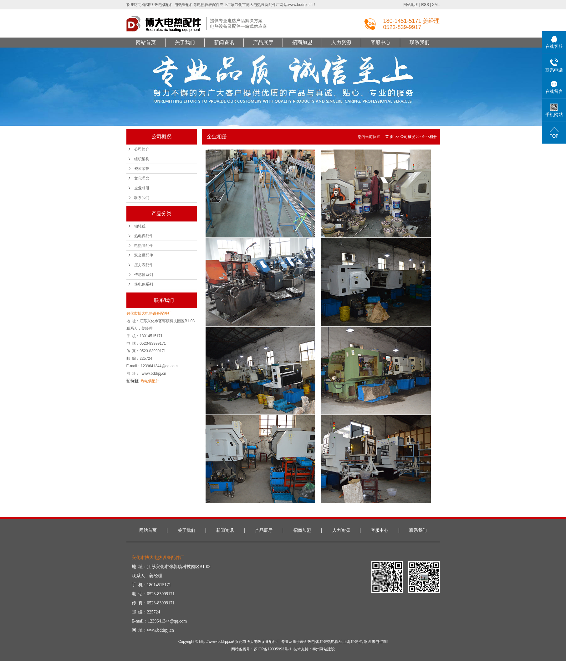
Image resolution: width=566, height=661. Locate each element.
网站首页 (146, 42)
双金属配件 (143, 255)
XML (436, 5)
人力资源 (341, 42)
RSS (425, 5)
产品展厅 (263, 42)
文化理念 (141, 178)
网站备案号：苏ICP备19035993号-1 (261, 649)
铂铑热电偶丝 (331, 641)
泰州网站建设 (323, 649)
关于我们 (185, 42)
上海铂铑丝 (352, 641)
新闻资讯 (224, 42)
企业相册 (141, 188)
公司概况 (407, 137)
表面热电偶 (309, 641)
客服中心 (380, 42)
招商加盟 (302, 42)
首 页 (389, 137)
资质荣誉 (141, 168)
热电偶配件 (143, 236)
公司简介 (141, 149)
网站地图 (410, 5)
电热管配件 (143, 245)
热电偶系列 (143, 284)
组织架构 (141, 159)
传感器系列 (143, 274)
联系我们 (420, 42)
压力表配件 (143, 265)
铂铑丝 (139, 226)
